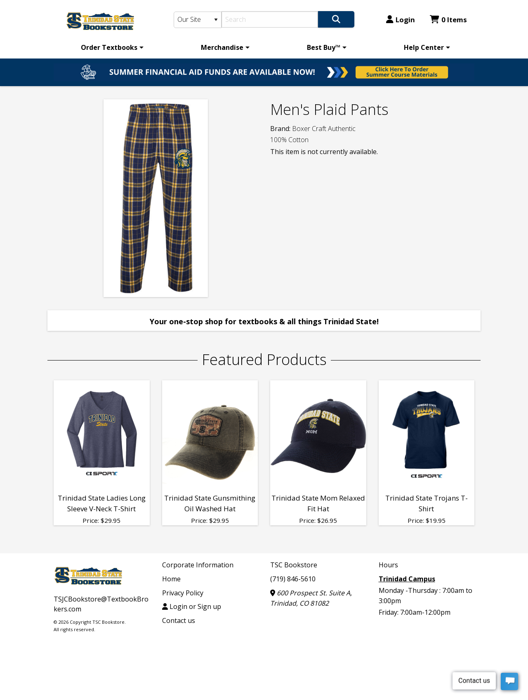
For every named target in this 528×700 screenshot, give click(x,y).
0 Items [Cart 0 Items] (448, 19)
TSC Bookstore (293, 564)
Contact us (178, 620)
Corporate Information (197, 564)
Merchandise (222, 47)
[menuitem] (110, 47)
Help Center (424, 47)
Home (171, 578)
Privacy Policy (182, 592)
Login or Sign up (191, 606)
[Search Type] (198, 20)
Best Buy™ (323, 47)
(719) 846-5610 (293, 578)
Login (400, 19)
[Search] (270, 19)
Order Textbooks (109, 47)
